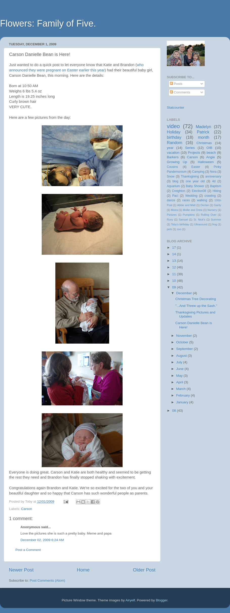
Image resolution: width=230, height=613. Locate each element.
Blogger (162, 600)
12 (174, 267)
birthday (174, 137)
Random (174, 142)
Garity (217, 205)
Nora (213, 171)
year (170, 148)
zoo (179, 229)
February (183, 395)
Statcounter (175, 107)
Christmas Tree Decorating (195, 299)
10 (174, 281)
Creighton (178, 191)
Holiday (173, 132)
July (179, 362)
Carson (26, 509)
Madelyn (203, 126)
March (181, 389)
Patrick (203, 132)
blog (175, 181)
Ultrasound (200, 224)
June (180, 369)
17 (174, 247)
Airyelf (130, 600)
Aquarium (173, 186)
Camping (198, 171)
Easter (195, 167)
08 (174, 410)
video (173, 126)
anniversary (213, 176)
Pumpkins (189, 214)
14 (174, 254)
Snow (170, 176)
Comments (180, 92)
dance (171, 200)
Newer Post (21, 569)
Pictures (172, 214)
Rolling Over (209, 214)
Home (83, 569)
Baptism (215, 186)
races (186, 200)
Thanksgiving (190, 176)
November (184, 336)
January (182, 402)
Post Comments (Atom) (47, 580)
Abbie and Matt (186, 205)
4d (214, 181)
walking (202, 200)
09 (174, 287)
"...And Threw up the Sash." (196, 306)
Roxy (170, 219)
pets (169, 229)
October (182, 342)
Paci (175, 195)
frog (214, 224)
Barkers (173, 157)
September (185, 349)
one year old (195, 181)
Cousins (172, 167)
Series (190, 148)
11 (174, 274)
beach (211, 152)
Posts (176, 84)
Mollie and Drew (192, 209)
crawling (210, 195)
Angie (210, 157)
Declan (204, 205)
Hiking (217, 191)
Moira (174, 209)
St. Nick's (199, 219)
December (184, 293)
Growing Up (177, 162)
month (203, 137)
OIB (209, 148)
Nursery (212, 209)
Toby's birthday (180, 224)
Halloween (206, 162)
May (179, 376)
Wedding (191, 195)
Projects (194, 152)
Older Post (144, 569)
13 (174, 261)
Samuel (183, 219)
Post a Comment (28, 550)
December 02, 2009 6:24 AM (42, 540)
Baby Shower (195, 186)
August (182, 356)
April (180, 382)
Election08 (199, 191)
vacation (173, 152)
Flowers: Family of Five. (48, 23)
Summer (216, 219)
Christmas (204, 143)
